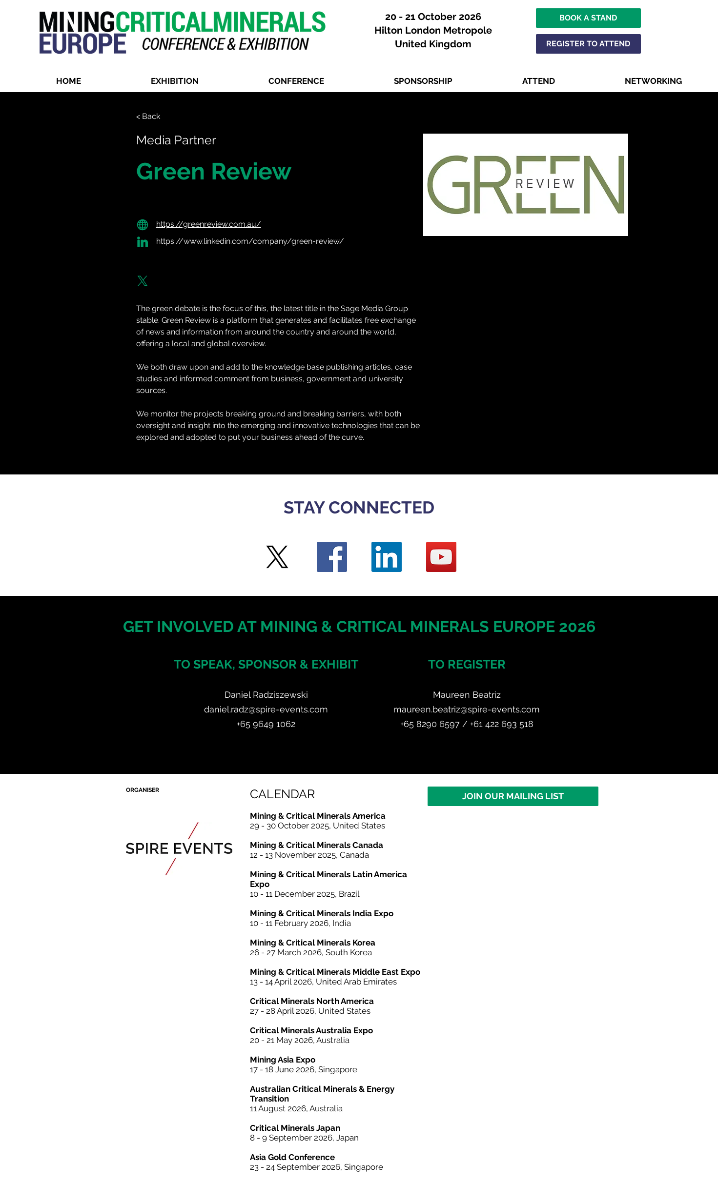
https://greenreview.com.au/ (208, 224)
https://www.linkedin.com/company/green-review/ (250, 241)
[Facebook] (332, 557)
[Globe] (142, 224)
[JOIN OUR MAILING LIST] (513, 796)
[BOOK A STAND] (588, 18)
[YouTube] (441, 557)
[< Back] (155, 116)
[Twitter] (277, 557)
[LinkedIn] (386, 557)
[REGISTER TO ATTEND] (588, 44)
